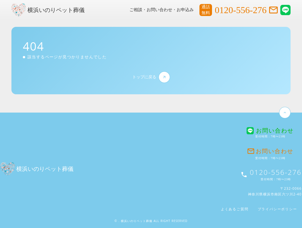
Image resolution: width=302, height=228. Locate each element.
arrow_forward (164, 77)
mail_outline (273, 10)
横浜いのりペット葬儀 (56, 10)
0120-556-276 (241, 10)
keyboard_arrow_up (285, 112)
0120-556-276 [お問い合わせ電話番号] (275, 172)
